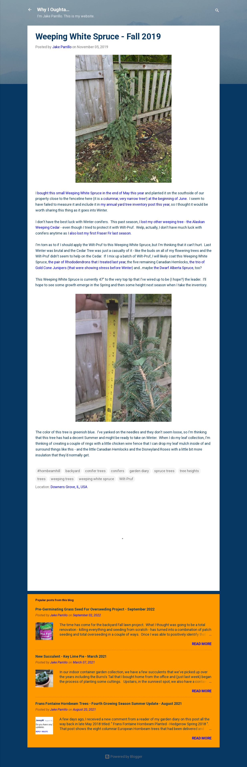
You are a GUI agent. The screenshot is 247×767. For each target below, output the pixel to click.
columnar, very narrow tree (124, 198)
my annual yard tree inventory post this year (135, 204)
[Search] (217, 11)
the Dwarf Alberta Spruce (173, 268)
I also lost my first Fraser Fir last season (99, 233)
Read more (202, 644)
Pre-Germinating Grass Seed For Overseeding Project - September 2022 (95, 609)
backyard (72, 471)
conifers (117, 471)
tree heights (189, 471)
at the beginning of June (167, 198)
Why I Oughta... (53, 9)
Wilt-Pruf (126, 479)
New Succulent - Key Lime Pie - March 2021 (71, 656)
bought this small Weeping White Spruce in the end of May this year (90, 193)
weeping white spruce (96, 479)
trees (41, 479)
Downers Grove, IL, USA (69, 487)
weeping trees (62, 479)
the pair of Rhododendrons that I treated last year (87, 262)
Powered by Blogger (123, 756)
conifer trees (95, 471)
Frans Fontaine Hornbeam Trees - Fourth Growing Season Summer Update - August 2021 (108, 703)
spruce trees (164, 471)
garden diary (139, 471)
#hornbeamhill (48, 471)
